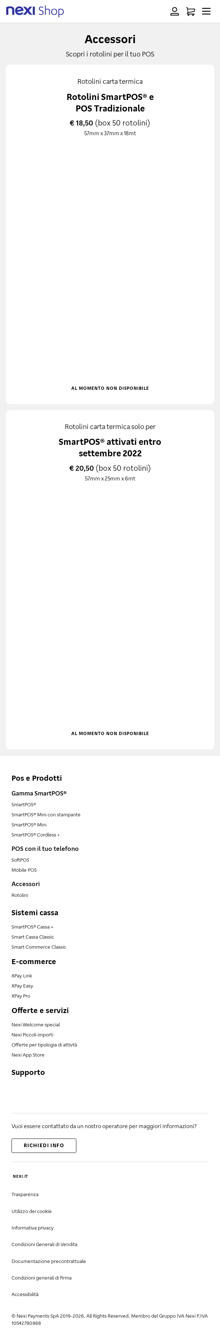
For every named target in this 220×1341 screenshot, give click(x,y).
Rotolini (20, 895)
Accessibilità (25, 1294)
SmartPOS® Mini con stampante (46, 814)
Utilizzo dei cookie (32, 1211)
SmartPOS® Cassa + (32, 926)
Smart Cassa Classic (33, 937)
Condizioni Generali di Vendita (44, 1244)
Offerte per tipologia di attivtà (44, 1044)
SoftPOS (20, 860)
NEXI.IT (20, 1176)
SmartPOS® (24, 804)
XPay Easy (22, 985)
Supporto (28, 1072)
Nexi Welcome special (36, 1024)
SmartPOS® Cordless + (36, 834)
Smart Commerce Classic (39, 947)
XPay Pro (21, 996)
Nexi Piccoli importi (32, 1034)
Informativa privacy (33, 1227)
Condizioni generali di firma (42, 1277)
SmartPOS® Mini (29, 824)
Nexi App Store (28, 1055)
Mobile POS (24, 870)
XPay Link (22, 975)
